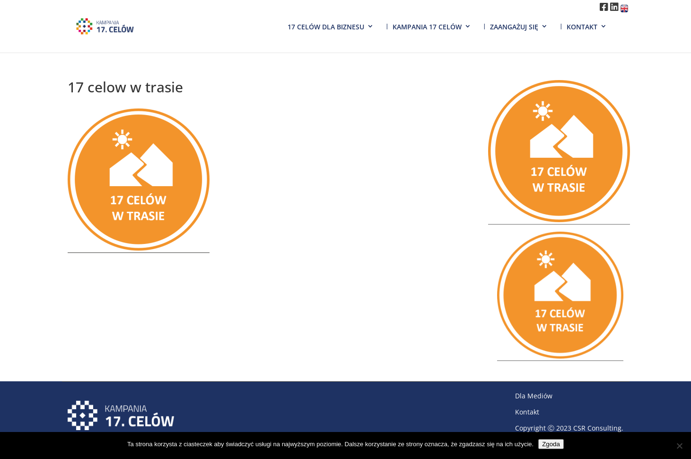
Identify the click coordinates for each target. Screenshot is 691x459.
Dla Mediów (533, 395)
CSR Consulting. (598, 427)
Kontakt (582, 26)
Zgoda (551, 444)
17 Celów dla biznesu (326, 26)
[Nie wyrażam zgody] (679, 445)
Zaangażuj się (514, 26)
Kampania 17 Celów (427, 26)
